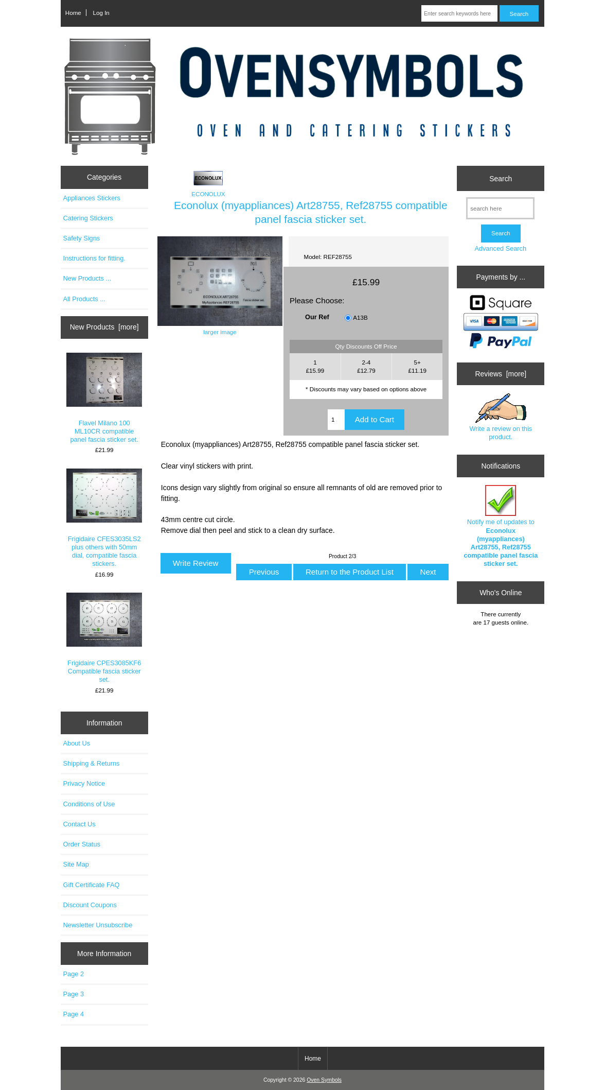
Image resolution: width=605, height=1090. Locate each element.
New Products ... (87, 278)
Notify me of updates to (501, 526)
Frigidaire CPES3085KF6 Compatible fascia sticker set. (104, 638)
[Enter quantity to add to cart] (336, 419)
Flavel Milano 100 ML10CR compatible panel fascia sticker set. (104, 398)
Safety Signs (81, 238)
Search (500, 178)
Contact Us (79, 824)
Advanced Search (500, 248)
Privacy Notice (84, 783)
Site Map (76, 864)
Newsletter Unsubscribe (98, 925)
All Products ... (84, 299)
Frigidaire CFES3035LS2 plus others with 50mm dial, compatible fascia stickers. (104, 518)
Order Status (81, 844)
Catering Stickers (88, 218)
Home (73, 12)
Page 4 (73, 1014)
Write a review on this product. (500, 417)
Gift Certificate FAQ (91, 885)
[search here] (500, 208)
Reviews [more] (500, 374)
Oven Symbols (324, 1080)
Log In (101, 12)
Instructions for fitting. (94, 258)
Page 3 (73, 994)
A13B (360, 317)
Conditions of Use (89, 804)
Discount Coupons (90, 905)
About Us (76, 743)
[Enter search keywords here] (459, 13)
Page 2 (73, 974)
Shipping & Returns (91, 763)
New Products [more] (104, 327)
